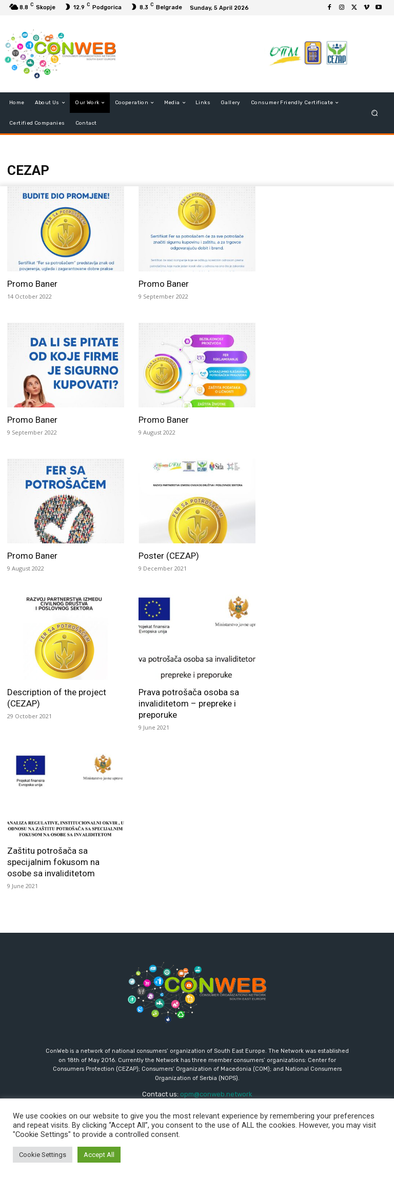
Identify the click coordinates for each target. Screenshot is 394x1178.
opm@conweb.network (216, 1094)
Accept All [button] (99, 1155)
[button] (375, 113)
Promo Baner (32, 284)
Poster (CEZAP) (169, 556)
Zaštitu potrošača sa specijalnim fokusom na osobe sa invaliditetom (53, 862)
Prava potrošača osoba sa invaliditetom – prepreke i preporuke (189, 703)
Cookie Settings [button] (42, 1155)
